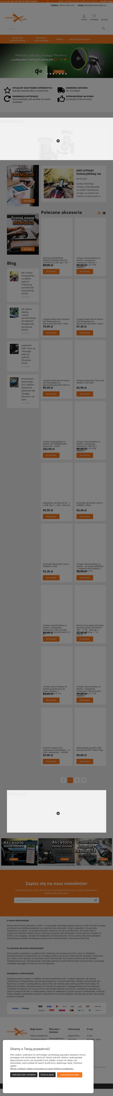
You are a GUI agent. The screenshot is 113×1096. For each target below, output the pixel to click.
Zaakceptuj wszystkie (69, 1075)
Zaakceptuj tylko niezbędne (24, 1075)
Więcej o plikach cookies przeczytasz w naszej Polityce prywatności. (42, 1068)
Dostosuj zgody (47, 1075)
